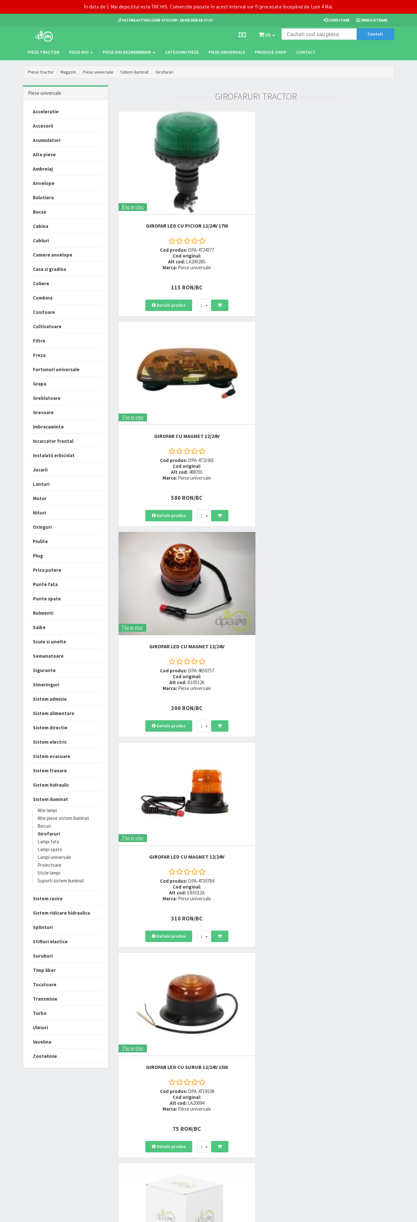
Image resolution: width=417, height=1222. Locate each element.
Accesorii (43, 126)
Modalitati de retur (198, 1129)
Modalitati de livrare (199, 1112)
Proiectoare (49, 865)
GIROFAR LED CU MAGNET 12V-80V (256, 669)
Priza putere (47, 570)
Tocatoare (44, 984)
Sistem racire (48, 898)
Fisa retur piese (195, 1153)
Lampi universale (54, 857)
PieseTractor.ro (73, 1212)
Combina (42, 298)
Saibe (39, 627)
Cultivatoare (47, 326)
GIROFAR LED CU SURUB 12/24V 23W (161, 669)
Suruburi (43, 956)
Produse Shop (270, 52)
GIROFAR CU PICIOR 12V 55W (351, 508)
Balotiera (43, 197)
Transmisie (45, 999)
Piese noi (81, 52)
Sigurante (44, 670)
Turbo (40, 1013)
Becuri (44, 826)
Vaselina (42, 1042)
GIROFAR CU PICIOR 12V (351, 669)
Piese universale (226, 52)
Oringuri (42, 527)
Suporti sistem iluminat (60, 881)
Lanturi (41, 484)
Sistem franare (50, 770)
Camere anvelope (52, 255)
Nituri (39, 513)
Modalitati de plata (198, 1120)
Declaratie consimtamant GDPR (267, 1154)
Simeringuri (46, 684)
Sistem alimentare (53, 713)
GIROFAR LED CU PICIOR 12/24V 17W (161, 186)
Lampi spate (49, 849)
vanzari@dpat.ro (135, 1144)
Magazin (69, 72)
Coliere (41, 283)
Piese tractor (43, 52)
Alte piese (44, 154)
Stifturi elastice (50, 941)
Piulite (40, 541)
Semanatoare (48, 656)
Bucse (39, 212)
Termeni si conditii (261, 1112)
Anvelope (43, 183)
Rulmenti (43, 613)
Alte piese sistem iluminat (63, 818)
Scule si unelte (49, 642)
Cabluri (41, 240)
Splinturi (43, 927)
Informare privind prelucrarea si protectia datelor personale (271, 1124)
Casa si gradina (49, 269)
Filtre (39, 341)
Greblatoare (47, 398)
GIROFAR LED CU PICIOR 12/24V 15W (256, 508)
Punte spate (47, 599)
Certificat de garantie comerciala (200, 1141)
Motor (40, 498)
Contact (306, 52)
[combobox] (177, 256)
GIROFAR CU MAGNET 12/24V (256, 186)
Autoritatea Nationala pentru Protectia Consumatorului (270, 1139)
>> (384, 767)
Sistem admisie (50, 699)
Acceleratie (46, 111)
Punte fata (45, 584)
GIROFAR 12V (161, 508)
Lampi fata (48, 841)
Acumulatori (46, 140)
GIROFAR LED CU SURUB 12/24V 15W (256, 347)
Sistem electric (50, 742)
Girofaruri (168, 72)
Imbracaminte (48, 427)
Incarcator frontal (53, 441)
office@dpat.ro (134, 1152)
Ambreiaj (43, 169)
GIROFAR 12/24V (351, 347)
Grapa (39, 384)
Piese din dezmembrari (129, 52)
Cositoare (44, 312)
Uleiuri (40, 1027)
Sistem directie (50, 727)
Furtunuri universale (56, 369)
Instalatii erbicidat (54, 455)
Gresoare (43, 412)
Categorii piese (182, 52)
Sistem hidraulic (51, 785)
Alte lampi (47, 810)
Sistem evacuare (51, 756)
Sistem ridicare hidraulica (61, 913)
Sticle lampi (48, 873)
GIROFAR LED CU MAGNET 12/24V (351, 186)
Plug (38, 556)
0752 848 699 (131, 1120)
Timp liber (44, 970)
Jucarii (40, 470)
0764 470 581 (131, 1129)
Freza (39, 355)
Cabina (40, 226)
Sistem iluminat (137, 72)
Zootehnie (45, 1056)
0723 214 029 (131, 1112)
